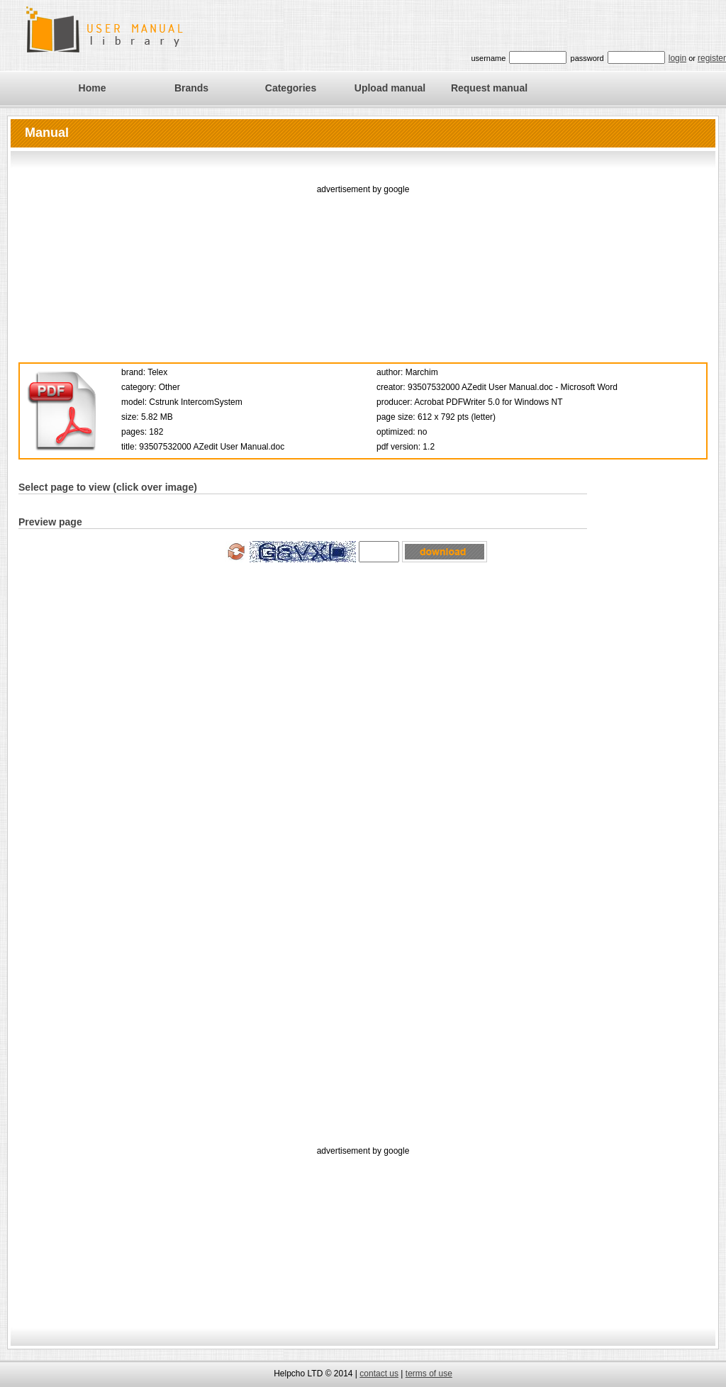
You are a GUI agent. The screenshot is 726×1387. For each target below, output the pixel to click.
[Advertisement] (363, 268)
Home (92, 88)
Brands (191, 88)
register (712, 58)
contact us (378, 1373)
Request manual (489, 88)
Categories (290, 88)
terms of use (429, 1373)
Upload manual (389, 88)
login (677, 58)
